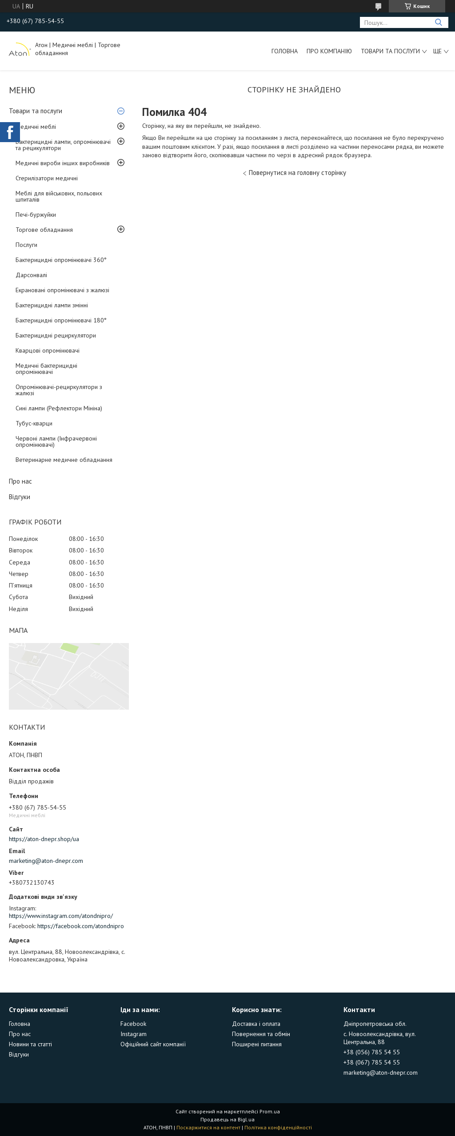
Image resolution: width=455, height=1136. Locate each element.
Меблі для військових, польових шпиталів (59, 196)
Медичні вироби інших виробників (63, 163)
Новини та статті (30, 1044)
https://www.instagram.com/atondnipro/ (61, 916)
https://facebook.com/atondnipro (80, 926)
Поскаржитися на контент (208, 1127)
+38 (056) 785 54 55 (371, 1052)
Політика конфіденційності (278, 1127)
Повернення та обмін (261, 1034)
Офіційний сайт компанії (153, 1044)
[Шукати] (438, 22)
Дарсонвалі (31, 275)
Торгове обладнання (44, 230)
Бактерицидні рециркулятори (56, 335)
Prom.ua (269, 1111)
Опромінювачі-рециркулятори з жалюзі (59, 390)
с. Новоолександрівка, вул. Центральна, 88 (379, 1038)
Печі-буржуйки (36, 214)
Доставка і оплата (256, 1024)
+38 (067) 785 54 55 (371, 1062)
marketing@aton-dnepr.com (46, 861)
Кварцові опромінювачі (48, 350)
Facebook (133, 1024)
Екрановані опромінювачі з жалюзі (62, 290)
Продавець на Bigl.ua (227, 1119)
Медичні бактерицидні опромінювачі (46, 368)
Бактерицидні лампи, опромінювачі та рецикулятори (63, 145)
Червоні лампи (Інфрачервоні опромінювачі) (56, 441)
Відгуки (19, 497)
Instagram (133, 1034)
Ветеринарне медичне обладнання (64, 460)
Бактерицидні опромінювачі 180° (61, 320)
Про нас (20, 481)
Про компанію (329, 51)
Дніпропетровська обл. (375, 1024)
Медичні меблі (36, 127)
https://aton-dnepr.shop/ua (44, 839)
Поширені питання (257, 1044)
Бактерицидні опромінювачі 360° (61, 260)
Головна (284, 51)
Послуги (26, 245)
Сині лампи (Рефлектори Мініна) (59, 408)
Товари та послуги (390, 51)
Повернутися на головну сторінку (297, 172)
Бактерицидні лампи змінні (52, 305)
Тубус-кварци (34, 423)
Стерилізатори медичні (47, 178)
